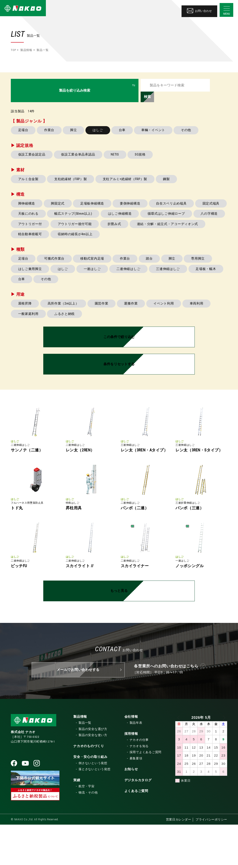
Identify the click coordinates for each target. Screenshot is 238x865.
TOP (13, 50)
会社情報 (131, 757)
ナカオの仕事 (139, 780)
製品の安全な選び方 (93, 769)
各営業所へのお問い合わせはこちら (166, 706)
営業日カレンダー (178, 860)
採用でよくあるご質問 (146, 792)
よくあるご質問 (136, 831)
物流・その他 (88, 832)
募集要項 (136, 798)
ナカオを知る (139, 786)
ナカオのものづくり (88, 786)
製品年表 (136, 763)
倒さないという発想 (93, 803)
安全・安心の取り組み (90, 797)
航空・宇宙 (87, 826)
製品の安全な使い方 (93, 775)
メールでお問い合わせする (78, 710)
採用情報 (131, 774)
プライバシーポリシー (211, 860)
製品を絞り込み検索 (74, 85)
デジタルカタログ (138, 820)
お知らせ (131, 809)
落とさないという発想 (95, 809)
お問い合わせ (199, 9)
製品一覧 (85, 763)
